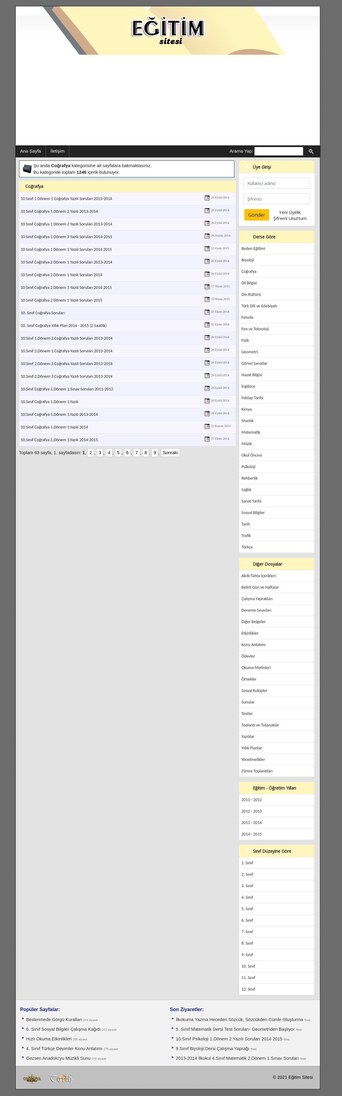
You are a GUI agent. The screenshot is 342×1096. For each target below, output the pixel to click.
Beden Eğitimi (253, 248)
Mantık (248, 420)
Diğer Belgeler (254, 621)
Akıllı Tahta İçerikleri (259, 575)
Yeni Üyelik (290, 212)
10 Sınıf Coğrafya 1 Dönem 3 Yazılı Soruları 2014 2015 (66, 249)
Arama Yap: (241, 151)
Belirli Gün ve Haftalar (260, 587)
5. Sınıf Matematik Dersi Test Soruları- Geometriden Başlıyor (236, 1029)
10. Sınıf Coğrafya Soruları (43, 312)
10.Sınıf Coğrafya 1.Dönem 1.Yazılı (50, 401)
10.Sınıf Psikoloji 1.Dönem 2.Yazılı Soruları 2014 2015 (230, 1038)
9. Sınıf (247, 954)
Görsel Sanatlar (255, 363)
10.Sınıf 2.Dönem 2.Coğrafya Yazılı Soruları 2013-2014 (66, 363)
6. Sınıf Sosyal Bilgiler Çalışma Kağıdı (64, 1029)
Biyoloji (248, 260)
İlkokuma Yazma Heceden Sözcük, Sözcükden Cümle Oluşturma (240, 1019)
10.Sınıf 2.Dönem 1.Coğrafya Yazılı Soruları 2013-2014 (66, 351)
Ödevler (248, 656)
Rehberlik (250, 478)
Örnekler (249, 679)
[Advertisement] (168, 100)
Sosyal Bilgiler (253, 512)
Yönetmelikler (253, 759)
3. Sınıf (247, 885)
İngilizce (248, 386)
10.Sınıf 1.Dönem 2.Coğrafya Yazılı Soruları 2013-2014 (66, 338)
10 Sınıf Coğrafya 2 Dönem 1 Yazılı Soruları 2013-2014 (66, 262)
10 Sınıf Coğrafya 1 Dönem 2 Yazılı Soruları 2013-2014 (66, 224)
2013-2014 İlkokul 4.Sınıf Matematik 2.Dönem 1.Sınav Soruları (238, 1058)
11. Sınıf (248, 977)
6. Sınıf (247, 920)
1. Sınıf (247, 862)
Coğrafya (249, 271)
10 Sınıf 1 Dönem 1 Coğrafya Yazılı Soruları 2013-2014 (66, 198)
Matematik (251, 432)
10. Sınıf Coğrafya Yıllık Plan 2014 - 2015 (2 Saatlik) (64, 325)
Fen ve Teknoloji (255, 328)
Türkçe (247, 547)
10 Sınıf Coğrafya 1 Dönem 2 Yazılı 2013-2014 (59, 211)
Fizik (245, 340)
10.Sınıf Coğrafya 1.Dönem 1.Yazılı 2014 (54, 427)
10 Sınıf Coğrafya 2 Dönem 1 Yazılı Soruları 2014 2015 (66, 287)
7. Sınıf (247, 931)
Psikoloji (249, 466)
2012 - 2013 (252, 811)
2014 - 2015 (252, 834)
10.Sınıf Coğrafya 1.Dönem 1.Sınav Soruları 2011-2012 (67, 389)
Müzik (247, 443)
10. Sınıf (248, 966)
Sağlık (247, 489)
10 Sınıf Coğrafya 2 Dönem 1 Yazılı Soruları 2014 (62, 274)
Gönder (256, 215)
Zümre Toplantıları (257, 771)
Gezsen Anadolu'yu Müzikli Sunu (59, 1058)
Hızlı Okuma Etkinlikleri (49, 1038)
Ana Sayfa (30, 151)
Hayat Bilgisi (252, 374)
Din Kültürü (251, 294)
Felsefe (248, 317)
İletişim (57, 151)
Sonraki (170, 452)
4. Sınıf (247, 897)
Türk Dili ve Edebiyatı (259, 306)
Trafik (246, 535)
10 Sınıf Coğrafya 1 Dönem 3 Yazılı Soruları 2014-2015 (66, 236)
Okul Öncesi (252, 455)
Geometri (250, 351)
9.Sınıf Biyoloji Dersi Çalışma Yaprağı (213, 1048)
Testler (247, 713)
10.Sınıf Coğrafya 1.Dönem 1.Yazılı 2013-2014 (59, 414)
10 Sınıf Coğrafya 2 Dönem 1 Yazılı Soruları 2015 (62, 300)
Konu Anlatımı (254, 644)
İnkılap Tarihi (252, 397)
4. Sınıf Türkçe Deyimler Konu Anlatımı (65, 1048)
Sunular (248, 702)
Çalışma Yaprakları (257, 598)
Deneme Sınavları (257, 610)
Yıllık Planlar (252, 748)
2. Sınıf (247, 874)
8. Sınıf (247, 943)
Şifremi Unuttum (290, 218)
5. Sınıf (247, 908)
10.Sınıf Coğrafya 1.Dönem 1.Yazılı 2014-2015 (59, 439)
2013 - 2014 (252, 822)
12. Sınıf (248, 989)
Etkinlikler (250, 633)
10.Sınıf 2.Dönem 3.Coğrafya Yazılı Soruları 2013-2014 (66, 376)
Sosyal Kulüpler (255, 690)
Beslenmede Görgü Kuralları (54, 1019)
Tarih (246, 524)
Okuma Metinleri (256, 667)
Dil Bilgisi (249, 283)
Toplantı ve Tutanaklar (260, 725)
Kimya (247, 409)
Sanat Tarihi (252, 501)
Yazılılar (248, 736)
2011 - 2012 (252, 799)
